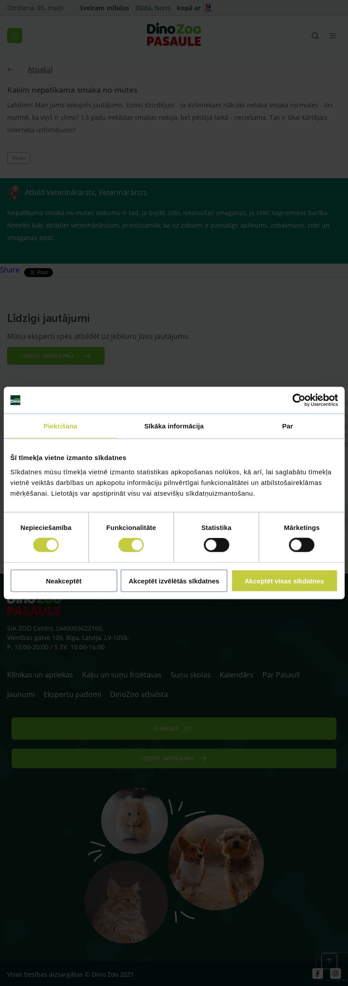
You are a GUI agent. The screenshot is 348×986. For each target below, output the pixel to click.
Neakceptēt (64, 580)
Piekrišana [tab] (60, 426)
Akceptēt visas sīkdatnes (284, 580)
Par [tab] (287, 426)
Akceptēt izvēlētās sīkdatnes (174, 580)
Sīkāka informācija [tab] (174, 426)
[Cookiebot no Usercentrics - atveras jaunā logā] (299, 400)
